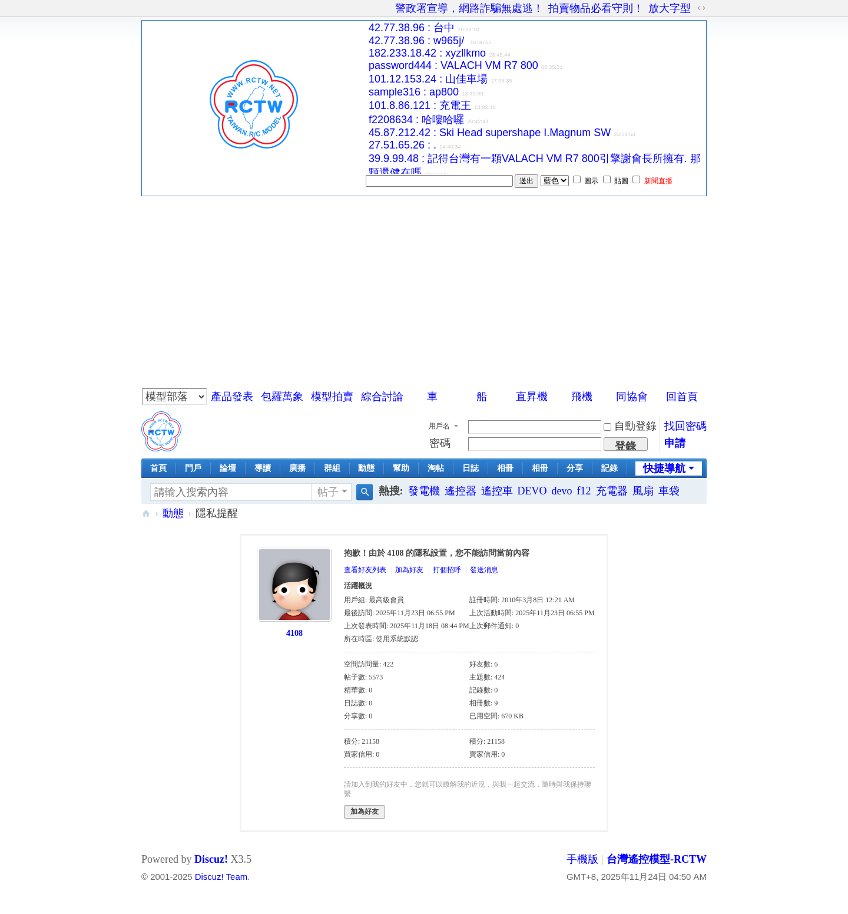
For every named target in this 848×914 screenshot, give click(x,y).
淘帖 (436, 468)
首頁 (158, 468)
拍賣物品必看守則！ (596, 8)
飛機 (581, 396)
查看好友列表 (365, 570)
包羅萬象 (282, 396)
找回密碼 (685, 426)
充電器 (612, 491)
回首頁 (682, 396)
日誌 (470, 468)
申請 (674, 443)
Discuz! (211, 859)
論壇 (228, 468)
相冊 (505, 468)
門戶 (193, 468)
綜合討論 (382, 396)
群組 (332, 468)
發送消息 (484, 570)
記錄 (609, 468)
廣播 (297, 468)
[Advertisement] (424, 284)
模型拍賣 (332, 396)
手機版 (582, 859)
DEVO (532, 491)
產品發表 (232, 396)
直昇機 (532, 396)
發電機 (424, 491)
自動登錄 (630, 426)
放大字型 (669, 8)
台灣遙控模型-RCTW (146, 513)
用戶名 (439, 426)
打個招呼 (447, 570)
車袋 (669, 491)
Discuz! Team (221, 877)
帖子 (328, 492)
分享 (575, 468)
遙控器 (460, 491)
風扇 (643, 491)
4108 (294, 633)
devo (562, 491)
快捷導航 (664, 468)
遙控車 (497, 491)
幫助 (401, 468)
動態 (366, 468)
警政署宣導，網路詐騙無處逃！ (469, 8)
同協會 (632, 396)
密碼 (439, 443)
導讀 (262, 468)
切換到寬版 (701, 8)
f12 (584, 491)
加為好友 (409, 570)
